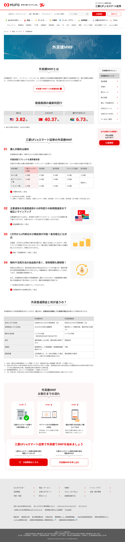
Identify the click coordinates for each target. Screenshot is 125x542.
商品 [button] (27, 20)
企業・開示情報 (33, 14)
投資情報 (17, 492)
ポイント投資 (88, 25)
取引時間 (104, 97)
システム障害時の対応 (20, 520)
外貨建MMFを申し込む (69, 462)
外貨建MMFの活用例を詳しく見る (25, 289)
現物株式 (21, 25)
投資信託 (51, 25)
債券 (80, 25)
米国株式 (43, 25)
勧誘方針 (16, 517)
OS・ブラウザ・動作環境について (44, 506)
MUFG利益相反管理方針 (85, 517)
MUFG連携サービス (101, 25)
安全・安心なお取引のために (22, 506)
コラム (114, 20)
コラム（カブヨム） (71, 492)
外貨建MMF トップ (107, 76)
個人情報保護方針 (37, 517)
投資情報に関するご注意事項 (53, 510)
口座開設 (99, 14)
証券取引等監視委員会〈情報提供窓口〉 (42, 520)
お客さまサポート (100, 20)
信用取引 (29, 25)
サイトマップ (46, 14)
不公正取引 (68, 510)
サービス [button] (39, 20)
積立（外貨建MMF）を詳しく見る (25, 252)
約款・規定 (17, 496)
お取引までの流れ (107, 114)
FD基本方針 (49, 517)
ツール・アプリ (95, 488)
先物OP (74, 25)
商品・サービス (17, 31)
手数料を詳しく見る (20, 191)
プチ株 (36, 25)
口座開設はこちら (30, 462)
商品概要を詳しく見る (21, 224)
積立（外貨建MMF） (108, 103)
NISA (58, 25)
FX (63, 25)
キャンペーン (11, 25)
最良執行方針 (25, 517)
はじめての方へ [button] (12, 20)
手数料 (53, 20)
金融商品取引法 (69, 496)
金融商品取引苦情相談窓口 (67, 520)
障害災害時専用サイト (101, 517)
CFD (67, 25)
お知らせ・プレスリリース (16, 14)
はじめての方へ (19, 488)
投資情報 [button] (82, 20)
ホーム (6, 31)
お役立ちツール (106, 108)
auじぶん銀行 (113, 25)
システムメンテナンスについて (66, 506)
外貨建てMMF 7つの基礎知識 (47, 89)
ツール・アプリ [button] (66, 20)
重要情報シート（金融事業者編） (65, 517)
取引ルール (105, 92)
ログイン (114, 14)
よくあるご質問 (59, 14)
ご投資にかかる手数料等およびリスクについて (28, 510)
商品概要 (104, 81)
